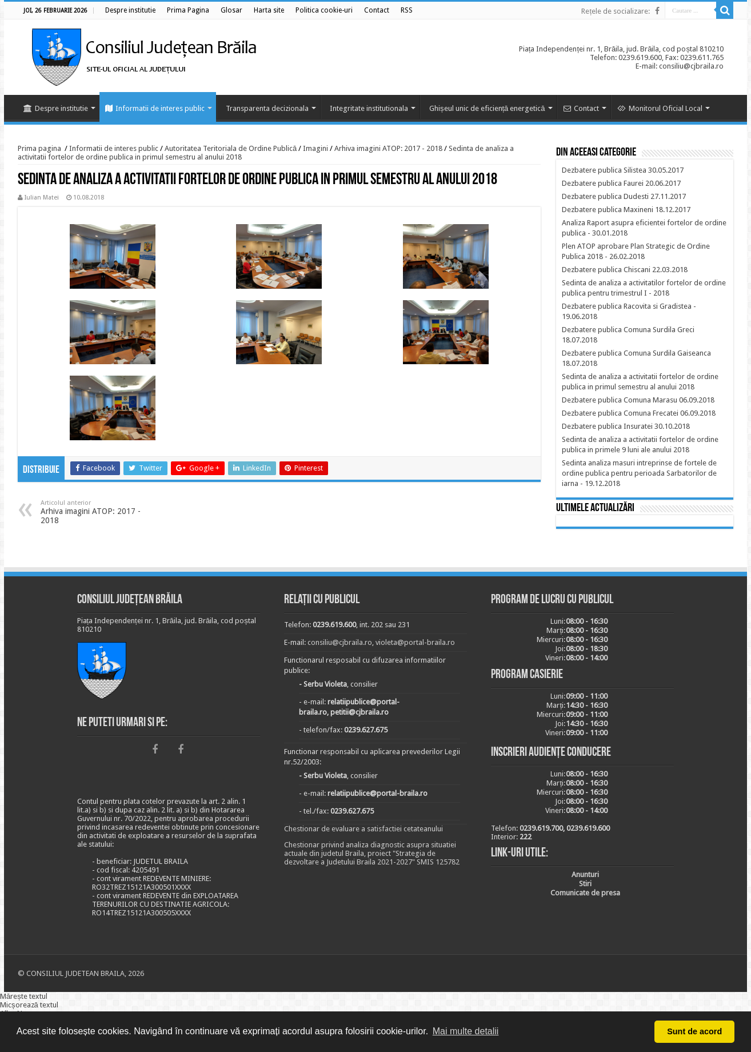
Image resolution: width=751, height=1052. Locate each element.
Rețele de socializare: (615, 11)
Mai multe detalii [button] (466, 1031)
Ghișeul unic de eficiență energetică (487, 108)
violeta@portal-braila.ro (415, 642)
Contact (581, 108)
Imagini (315, 148)
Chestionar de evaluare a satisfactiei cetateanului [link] (363, 828)
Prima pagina (39, 148)
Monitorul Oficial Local (659, 108)
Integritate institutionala (369, 108)
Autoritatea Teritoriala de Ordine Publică (231, 148)
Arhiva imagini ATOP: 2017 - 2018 (388, 148)
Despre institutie (55, 108)
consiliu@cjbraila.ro (339, 642)
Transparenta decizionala (267, 108)
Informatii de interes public (155, 108)
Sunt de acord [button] (694, 1031)
